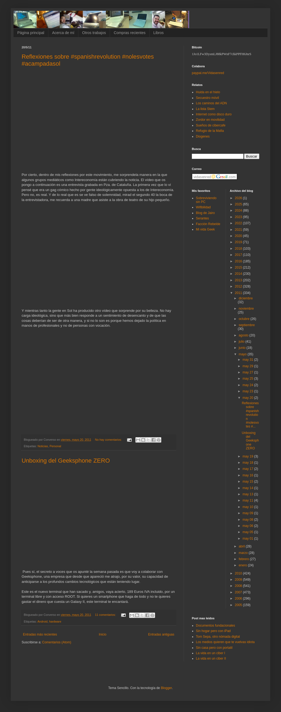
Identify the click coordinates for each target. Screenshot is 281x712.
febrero (244, 559)
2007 (239, 592)
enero (243, 565)
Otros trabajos (94, 33)
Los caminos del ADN (211, 103)
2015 (239, 267)
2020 (239, 236)
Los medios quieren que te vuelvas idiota (225, 642)
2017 (239, 255)
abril (242, 546)
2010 (239, 573)
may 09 (248, 513)
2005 (239, 605)
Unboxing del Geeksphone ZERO (66, 460)
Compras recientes (130, 33)
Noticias (43, 446)
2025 (239, 204)
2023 (239, 217)
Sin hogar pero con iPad (213, 631)
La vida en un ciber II (211, 658)
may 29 (248, 366)
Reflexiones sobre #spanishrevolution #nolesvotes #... (250, 414)
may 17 (248, 469)
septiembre (247, 325)
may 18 (248, 462)
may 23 (248, 391)
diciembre (246, 298)
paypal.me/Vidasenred (208, 73)
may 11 (248, 500)
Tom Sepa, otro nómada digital (218, 637)
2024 (239, 210)
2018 (239, 248)
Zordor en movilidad (210, 120)
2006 (239, 598)
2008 (239, 586)
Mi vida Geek (205, 229)
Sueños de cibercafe (210, 125)
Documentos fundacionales (215, 625)
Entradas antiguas (161, 634)
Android (42, 621)
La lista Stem (205, 109)
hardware (55, 621)
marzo (244, 553)
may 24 (248, 385)
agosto (244, 335)
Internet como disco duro (214, 114)
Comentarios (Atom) (56, 642)
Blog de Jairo (205, 213)
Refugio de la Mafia (210, 131)
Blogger (166, 688)
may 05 (248, 532)
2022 (239, 223)
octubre (244, 319)
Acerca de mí (63, 33)
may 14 (248, 488)
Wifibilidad (203, 207)
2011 (239, 293)
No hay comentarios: (109, 439)
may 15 (248, 481)
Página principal (30, 33)
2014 (239, 274)
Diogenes (203, 136)
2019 (239, 242)
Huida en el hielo (208, 92)
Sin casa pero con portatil (214, 648)
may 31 (248, 360)
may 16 (248, 475)
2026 (239, 198)
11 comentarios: (106, 614)
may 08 (248, 520)
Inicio (102, 634)
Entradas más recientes (40, 634)
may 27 (248, 372)
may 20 (248, 398)
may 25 (248, 378)
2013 (239, 280)
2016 (239, 261)
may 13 (248, 494)
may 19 (248, 456)
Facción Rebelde (208, 224)
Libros (158, 33)
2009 (239, 579)
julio (242, 341)
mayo (243, 354)
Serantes (202, 218)
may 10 (248, 507)
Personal (55, 446)
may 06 (248, 526)
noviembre (246, 308)
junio (242, 348)
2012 (239, 286)
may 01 (248, 538)
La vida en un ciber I (210, 653)
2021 (239, 230)
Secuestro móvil (207, 98)
